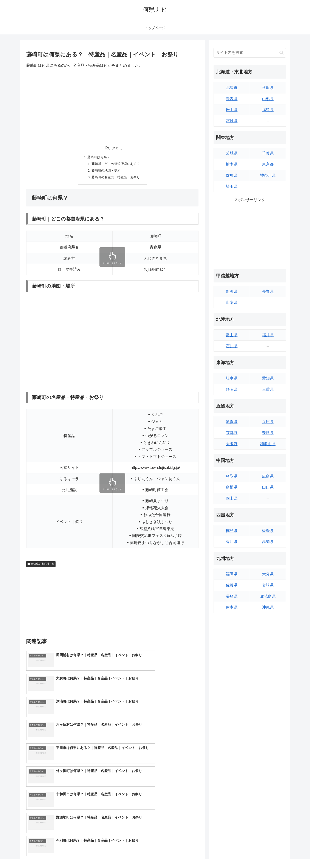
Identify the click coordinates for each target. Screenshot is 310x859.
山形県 (268, 99)
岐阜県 (231, 378)
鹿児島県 (268, 596)
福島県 (268, 110)
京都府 (231, 433)
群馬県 (231, 175)
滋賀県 (231, 422)
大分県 (268, 574)
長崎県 (231, 596)
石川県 (231, 346)
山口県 (268, 487)
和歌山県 (268, 444)
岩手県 (231, 110)
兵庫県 (268, 422)
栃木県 (231, 164)
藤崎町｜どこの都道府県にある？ (116, 164)
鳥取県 (231, 476)
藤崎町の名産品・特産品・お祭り (116, 178)
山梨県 (231, 302)
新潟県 (231, 291)
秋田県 (268, 87)
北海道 (231, 87)
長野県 (268, 291)
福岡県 (231, 574)
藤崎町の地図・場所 (105, 171)
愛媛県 (268, 531)
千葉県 (268, 153)
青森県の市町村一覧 (41, 565)
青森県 (231, 99)
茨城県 (231, 153)
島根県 (231, 487)
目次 (106, 148)
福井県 (268, 335)
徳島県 (231, 531)
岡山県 (231, 498)
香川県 (231, 542)
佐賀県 (231, 585)
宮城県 (231, 121)
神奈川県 (268, 175)
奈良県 (268, 433)
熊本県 (231, 607)
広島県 (268, 476)
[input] (250, 52)
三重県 (268, 389)
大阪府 (231, 444)
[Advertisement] (112, 104)
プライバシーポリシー (271, 845)
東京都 (268, 164)
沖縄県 (268, 607)
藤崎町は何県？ (98, 157)
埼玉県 (231, 186)
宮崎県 (268, 585)
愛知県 (268, 378)
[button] (281, 52)
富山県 (231, 335)
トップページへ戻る (237, 845)
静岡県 (231, 389)
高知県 (268, 542)
